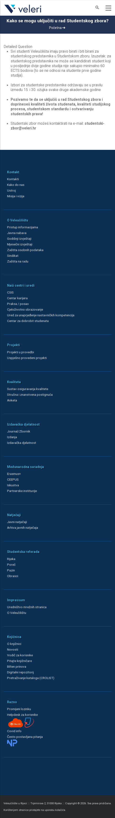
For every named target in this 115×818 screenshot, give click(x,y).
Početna (57, 28)
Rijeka (11, 559)
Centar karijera (17, 298)
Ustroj (11, 190)
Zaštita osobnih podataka (25, 250)
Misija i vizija (15, 196)
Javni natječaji (17, 522)
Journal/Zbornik (18, 431)
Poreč (11, 564)
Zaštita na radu (17, 261)
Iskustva (13, 485)
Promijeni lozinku (19, 709)
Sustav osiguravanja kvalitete (27, 389)
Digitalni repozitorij (20, 672)
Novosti (12, 649)
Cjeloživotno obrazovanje (25, 309)
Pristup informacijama (22, 227)
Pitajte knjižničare (19, 661)
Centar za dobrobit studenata (28, 321)
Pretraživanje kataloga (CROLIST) (30, 678)
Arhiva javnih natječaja (22, 527)
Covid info (14, 731)
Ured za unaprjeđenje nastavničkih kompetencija (40, 315)
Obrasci (12, 576)
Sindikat (12, 255)
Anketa (12, 400)
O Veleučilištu (16, 613)
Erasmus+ (14, 474)
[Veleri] (23, 13)
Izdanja (12, 437)
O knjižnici (14, 644)
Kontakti (13, 179)
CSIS (10, 292)
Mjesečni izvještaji (19, 244)
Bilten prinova (16, 666)
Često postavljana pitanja (25, 737)
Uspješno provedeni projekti (27, 358)
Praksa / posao (18, 304)
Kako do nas (15, 185)
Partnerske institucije (22, 491)
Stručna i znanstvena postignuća (30, 394)
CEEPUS (13, 479)
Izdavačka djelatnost (21, 443)
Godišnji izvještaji (19, 238)
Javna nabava (16, 233)
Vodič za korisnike (20, 655)
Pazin (11, 570)
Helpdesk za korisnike (22, 715)
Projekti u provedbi (20, 352)
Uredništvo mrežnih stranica (27, 607)
